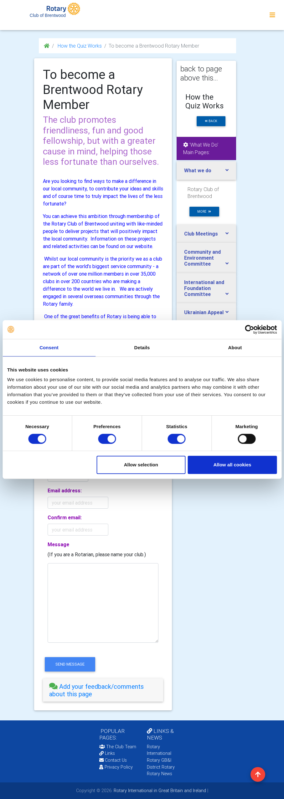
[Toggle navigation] (272, 15)
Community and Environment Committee (202, 258)
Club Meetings (201, 234)
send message (70, 664)
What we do (197, 170)
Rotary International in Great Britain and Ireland (159, 790)
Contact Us (113, 760)
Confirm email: (65, 517)
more (204, 212)
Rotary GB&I (159, 760)
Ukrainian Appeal (204, 312)
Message (58, 544)
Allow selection (141, 464)
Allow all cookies (232, 464)
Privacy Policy (116, 767)
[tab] (103, 690)
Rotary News (159, 773)
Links (107, 753)
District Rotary (161, 767)
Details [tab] (142, 347)
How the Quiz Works (79, 46)
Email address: (65, 490)
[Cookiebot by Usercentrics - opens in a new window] (249, 329)
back (211, 121)
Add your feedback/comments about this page (96, 690)
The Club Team (117, 747)
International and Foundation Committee (204, 288)
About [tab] (235, 347)
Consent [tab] (49, 347)
